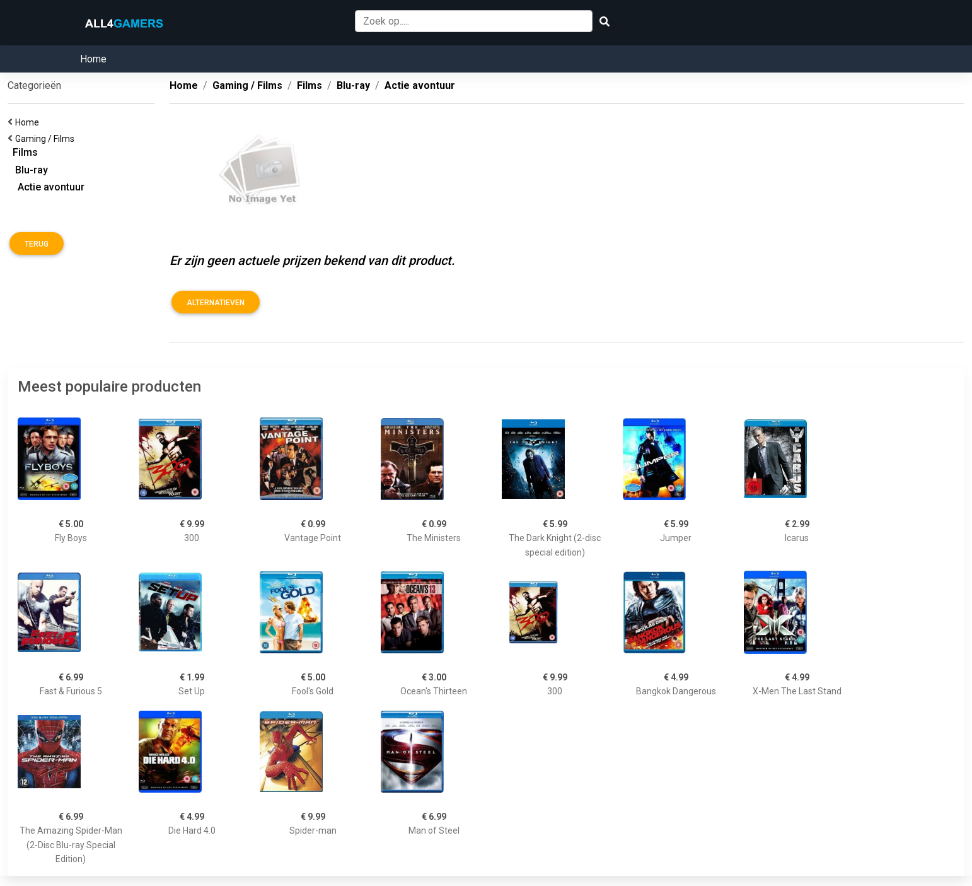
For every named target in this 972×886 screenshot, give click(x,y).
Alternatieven (216, 302)
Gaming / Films (46, 139)
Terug (37, 244)
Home (93, 59)
